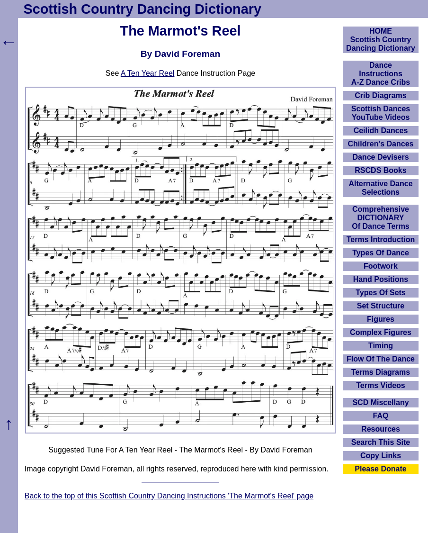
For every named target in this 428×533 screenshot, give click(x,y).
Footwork (381, 266)
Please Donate (380, 469)
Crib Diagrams (380, 95)
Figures (380, 319)
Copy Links (380, 456)
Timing (380, 346)
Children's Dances (381, 144)
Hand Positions (380, 279)
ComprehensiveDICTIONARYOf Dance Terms (381, 217)
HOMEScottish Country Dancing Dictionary (380, 39)
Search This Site (380, 442)
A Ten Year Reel (148, 73)
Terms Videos (380, 385)
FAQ (381, 416)
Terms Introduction (381, 239)
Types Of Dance (380, 253)
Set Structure (380, 306)
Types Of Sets (381, 293)
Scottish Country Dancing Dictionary (142, 9)
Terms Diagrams (380, 372)
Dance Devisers (380, 157)
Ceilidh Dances (381, 130)
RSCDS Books (380, 170)
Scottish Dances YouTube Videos (380, 113)
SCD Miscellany (380, 402)
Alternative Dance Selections (380, 188)
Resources (380, 429)
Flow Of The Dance (381, 359)
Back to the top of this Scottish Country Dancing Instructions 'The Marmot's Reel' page (169, 496)
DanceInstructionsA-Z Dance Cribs (380, 73)
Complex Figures (380, 332)
